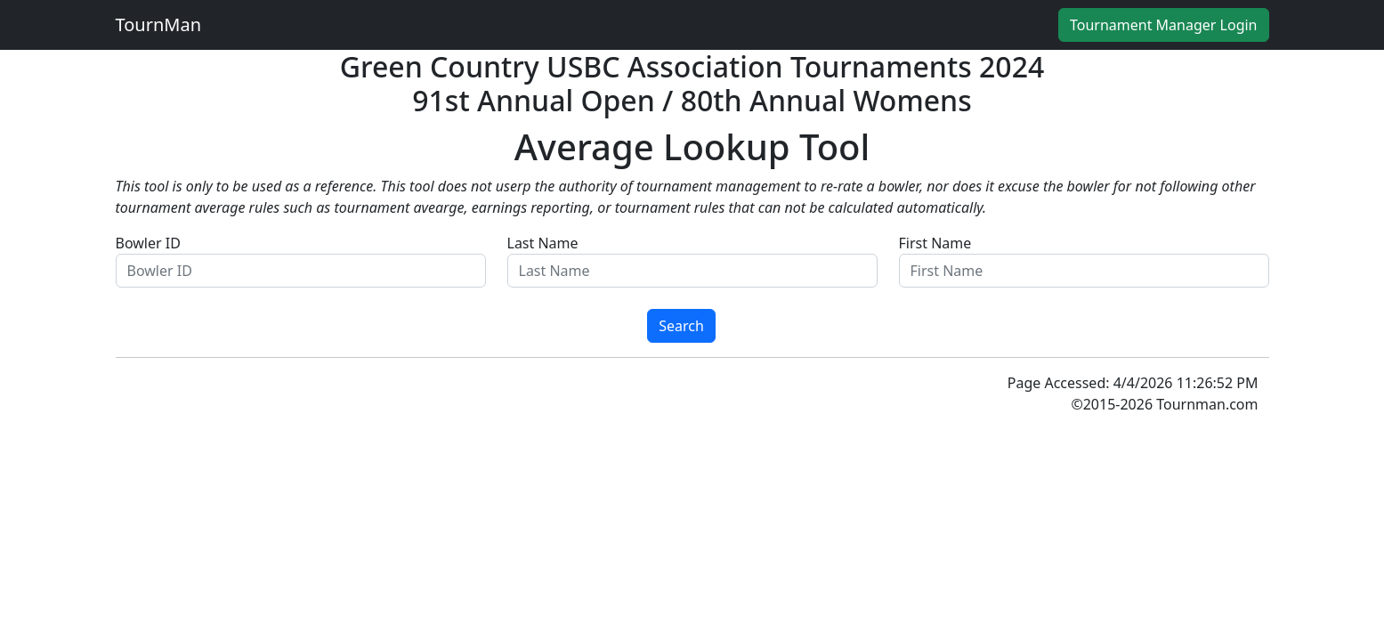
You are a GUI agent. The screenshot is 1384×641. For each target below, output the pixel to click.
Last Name (692, 260)
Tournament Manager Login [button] (1164, 25)
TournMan (159, 24)
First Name (1084, 260)
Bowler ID (301, 260)
